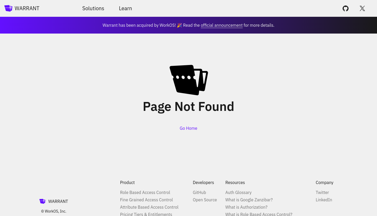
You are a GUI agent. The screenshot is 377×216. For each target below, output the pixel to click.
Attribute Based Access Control (149, 207)
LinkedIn (324, 199)
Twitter (322, 192)
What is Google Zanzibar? (249, 199)
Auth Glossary (238, 192)
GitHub (199, 192)
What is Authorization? (246, 207)
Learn (125, 8)
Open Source (205, 199)
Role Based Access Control (145, 192)
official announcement (222, 25)
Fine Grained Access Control (146, 199)
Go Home (188, 128)
